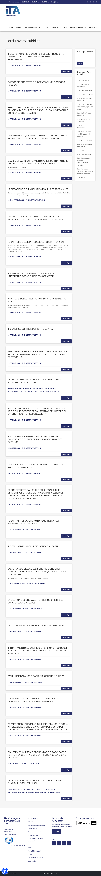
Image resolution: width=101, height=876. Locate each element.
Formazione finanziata (35, 832)
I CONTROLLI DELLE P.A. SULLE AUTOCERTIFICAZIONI (36, 242)
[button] (5, 871)
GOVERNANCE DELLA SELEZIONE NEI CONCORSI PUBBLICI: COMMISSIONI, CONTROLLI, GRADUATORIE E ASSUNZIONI (37, 572)
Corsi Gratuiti (81, 150)
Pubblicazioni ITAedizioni (35, 858)
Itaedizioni (93, 27)
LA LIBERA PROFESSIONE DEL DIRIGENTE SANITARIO (36, 625)
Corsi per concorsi (78, 27)
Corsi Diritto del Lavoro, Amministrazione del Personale (84, 134)
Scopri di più (66, 71)
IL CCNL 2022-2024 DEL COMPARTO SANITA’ (30, 329)
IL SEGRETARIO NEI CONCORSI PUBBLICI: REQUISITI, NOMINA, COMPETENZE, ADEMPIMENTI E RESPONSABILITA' (36, 57)
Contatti (30, 854)
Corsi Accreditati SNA (32, 27)
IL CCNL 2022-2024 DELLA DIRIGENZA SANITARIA (33, 546)
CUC (29, 844)
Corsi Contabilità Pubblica (85, 94)
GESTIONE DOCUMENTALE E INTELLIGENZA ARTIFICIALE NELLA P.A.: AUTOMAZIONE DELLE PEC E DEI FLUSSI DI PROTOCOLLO (37, 354)
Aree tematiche (32, 828)
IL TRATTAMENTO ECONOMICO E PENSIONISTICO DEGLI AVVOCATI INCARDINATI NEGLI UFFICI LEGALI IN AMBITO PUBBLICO (37, 651)
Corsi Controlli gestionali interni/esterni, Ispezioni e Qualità (85, 107)
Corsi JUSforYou (33, 861)
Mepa (65, 27)
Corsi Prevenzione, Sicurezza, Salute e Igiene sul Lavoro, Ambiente (85, 171)
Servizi (46, 27)
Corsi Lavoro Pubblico (84, 154)
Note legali (54, 873)
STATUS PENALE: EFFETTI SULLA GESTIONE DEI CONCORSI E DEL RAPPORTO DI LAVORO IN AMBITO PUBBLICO (35, 439)
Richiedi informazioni (34, 851)
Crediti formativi (33, 835)
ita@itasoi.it (55, 2)
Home (11, 27)
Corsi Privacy (81, 177)
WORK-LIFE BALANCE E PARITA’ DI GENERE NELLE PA (36, 676)
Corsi (18, 27)
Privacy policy (46, 873)
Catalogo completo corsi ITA (36, 825)
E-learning (56, 27)
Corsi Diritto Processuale (84, 140)
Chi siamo (31, 822)
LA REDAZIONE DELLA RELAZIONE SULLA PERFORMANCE (38, 189)
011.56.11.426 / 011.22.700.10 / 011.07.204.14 (35, 2)
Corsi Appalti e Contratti (84, 90)
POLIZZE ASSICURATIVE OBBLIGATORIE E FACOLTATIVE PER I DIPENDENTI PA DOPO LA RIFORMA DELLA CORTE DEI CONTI (37, 755)
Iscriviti (56, 831)
